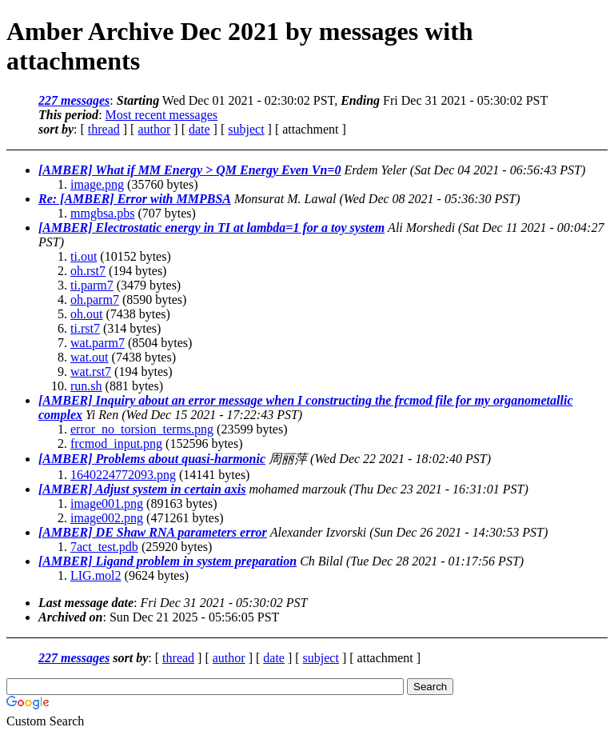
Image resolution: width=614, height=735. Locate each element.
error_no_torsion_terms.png (141, 429)
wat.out (89, 357)
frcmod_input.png (116, 443)
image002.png (106, 518)
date (199, 129)
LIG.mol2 (96, 575)
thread (104, 129)
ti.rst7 (85, 328)
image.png (97, 184)
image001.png (106, 503)
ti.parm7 (92, 285)
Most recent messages (161, 115)
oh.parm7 (94, 299)
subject (246, 129)
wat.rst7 (90, 371)
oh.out (86, 314)
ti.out (83, 256)
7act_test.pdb (104, 546)
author (154, 129)
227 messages (74, 100)
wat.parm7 (97, 343)
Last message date (86, 602)
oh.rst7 (88, 271)
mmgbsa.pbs (102, 213)
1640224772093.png (123, 474)
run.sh (86, 386)
